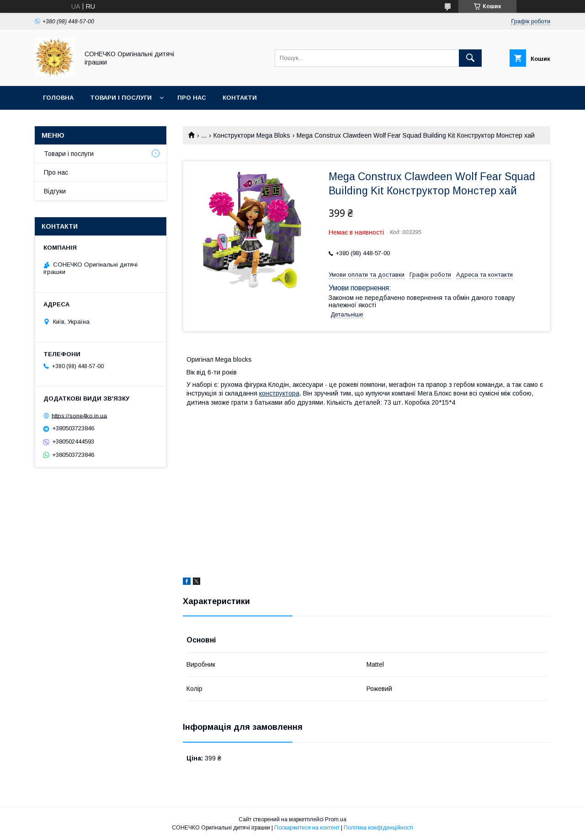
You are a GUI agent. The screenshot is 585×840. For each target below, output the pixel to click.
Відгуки (55, 191)
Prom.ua (335, 819)
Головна (58, 97)
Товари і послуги (121, 97)
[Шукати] (470, 58)
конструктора (279, 393)
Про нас (191, 97)
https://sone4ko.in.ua (79, 415)
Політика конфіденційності (378, 827)
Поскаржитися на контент (307, 827)
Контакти (240, 97)
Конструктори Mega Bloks (251, 135)
